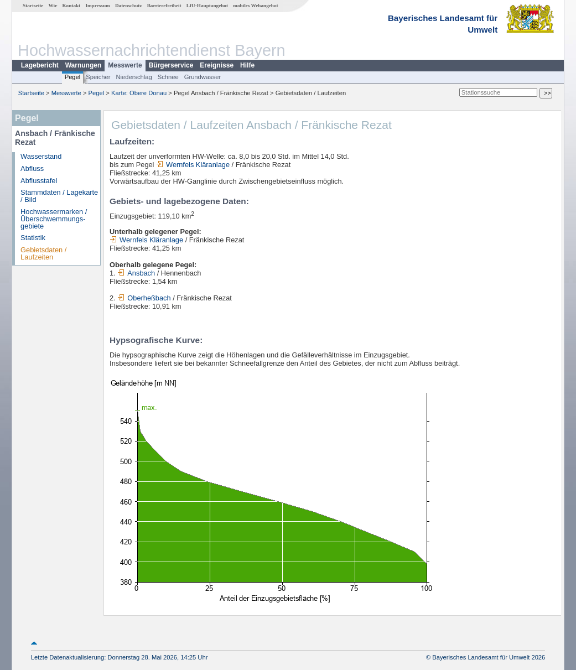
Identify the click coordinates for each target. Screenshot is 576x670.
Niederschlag (134, 77)
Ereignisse (216, 65)
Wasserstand (40, 156)
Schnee (168, 77)
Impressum (97, 5)
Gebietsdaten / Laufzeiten (43, 253)
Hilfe (247, 65)
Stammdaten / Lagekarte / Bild (59, 196)
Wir (53, 5)
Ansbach (136, 273)
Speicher (98, 77)
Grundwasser (202, 77)
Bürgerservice (171, 65)
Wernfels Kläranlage (193, 164)
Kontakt (71, 5)
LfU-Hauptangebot (207, 5)
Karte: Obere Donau (139, 93)
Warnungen (83, 65)
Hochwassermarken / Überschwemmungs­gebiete (53, 218)
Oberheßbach (143, 298)
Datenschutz (128, 5)
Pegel (73, 77)
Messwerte (125, 65)
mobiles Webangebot (255, 5)
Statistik (32, 237)
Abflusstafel (38, 180)
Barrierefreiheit (164, 5)
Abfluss (32, 168)
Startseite (33, 5)
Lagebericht (40, 65)
